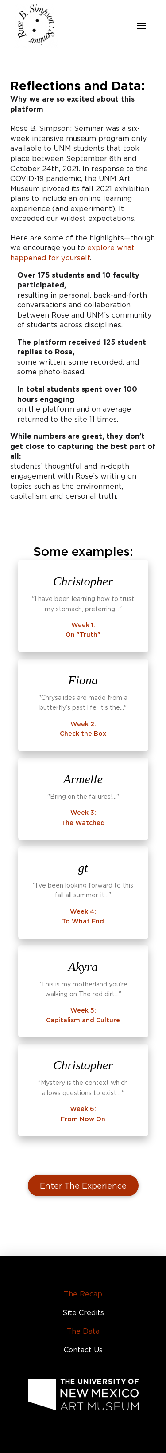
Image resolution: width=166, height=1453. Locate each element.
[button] (141, 25)
